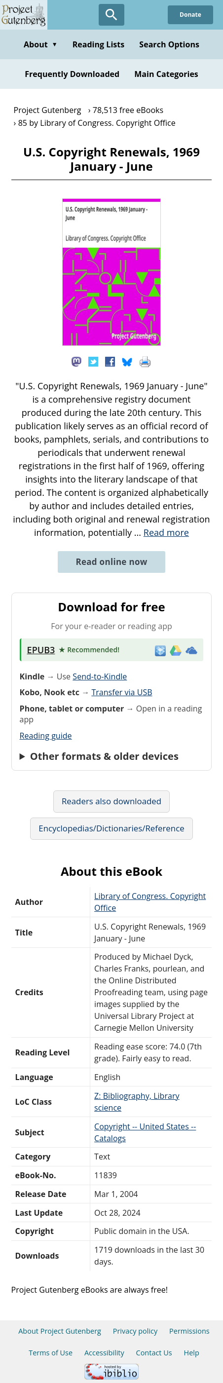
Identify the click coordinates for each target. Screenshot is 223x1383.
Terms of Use (51, 1352)
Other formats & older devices (104, 756)
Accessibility (104, 1352)
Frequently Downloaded (72, 74)
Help (191, 1352)
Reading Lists (99, 44)
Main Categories (166, 74)
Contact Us (154, 1352)
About (41, 44)
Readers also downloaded (111, 801)
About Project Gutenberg (59, 1331)
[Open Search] (111, 15)
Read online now (111, 561)
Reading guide (46, 735)
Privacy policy (135, 1331)
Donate (190, 14)
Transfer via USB (121, 692)
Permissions (189, 1331)
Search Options (169, 44)
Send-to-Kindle (100, 676)
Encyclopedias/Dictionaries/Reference (111, 828)
